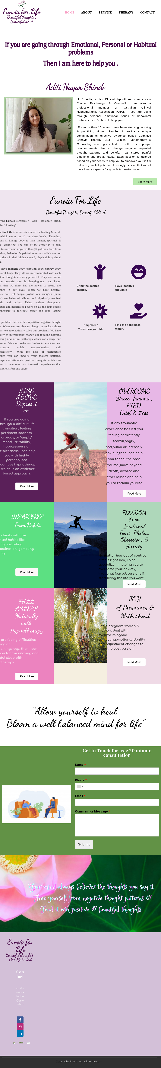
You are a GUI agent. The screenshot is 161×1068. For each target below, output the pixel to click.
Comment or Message (92, 811)
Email (80, 796)
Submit (84, 844)
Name (80, 765)
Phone (81, 780)
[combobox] (79, 786)
